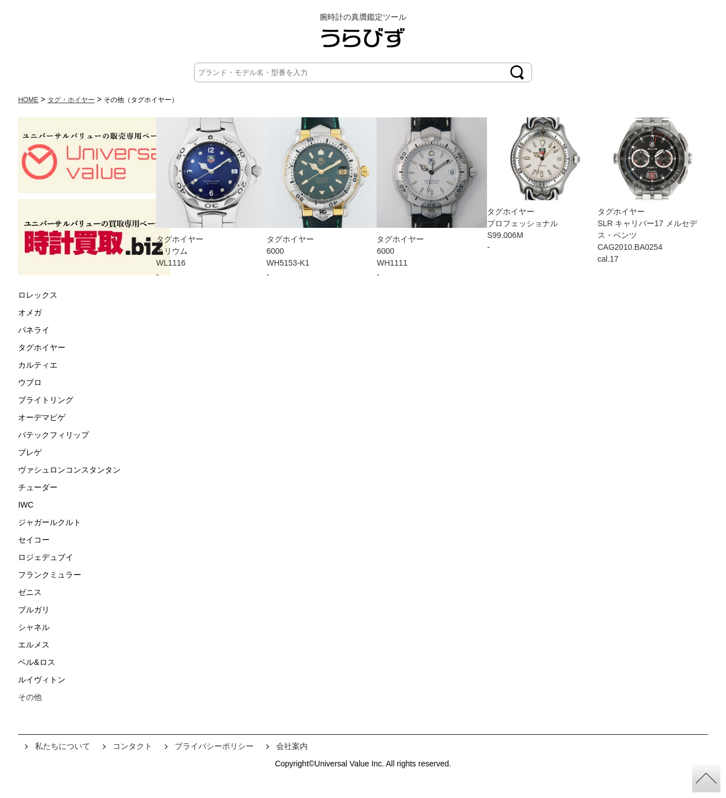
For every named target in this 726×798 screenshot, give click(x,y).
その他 (30, 697)
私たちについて (62, 746)
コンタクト (132, 746)
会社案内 (292, 746)
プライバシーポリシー (214, 746)
